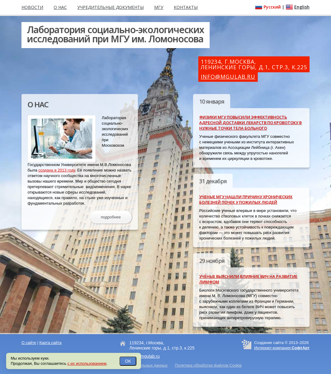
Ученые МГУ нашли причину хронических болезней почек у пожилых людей (245, 199)
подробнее (111, 217)
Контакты (186, 7)
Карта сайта (50, 342)
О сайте (28, 342)
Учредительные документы (110, 7)
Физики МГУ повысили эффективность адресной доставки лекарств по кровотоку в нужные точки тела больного (250, 122)
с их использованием (86, 363)
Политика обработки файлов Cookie (208, 365)
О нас (60, 7)
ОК (128, 361)
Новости (32, 7)
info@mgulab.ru (228, 76)
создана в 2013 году (56, 170)
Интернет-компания (282, 348)
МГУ (158, 7)
